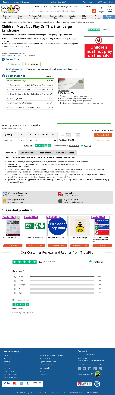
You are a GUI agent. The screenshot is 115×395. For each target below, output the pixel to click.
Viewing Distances (65, 152)
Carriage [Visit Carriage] (7, 362)
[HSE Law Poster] (13, 231)
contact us (61, 69)
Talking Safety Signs (79, 238)
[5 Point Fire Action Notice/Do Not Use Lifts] (102, 231)
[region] (13, 226)
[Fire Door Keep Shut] (57, 231)
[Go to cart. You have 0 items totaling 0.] (109, 9)
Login (101, 11)
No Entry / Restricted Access (44, 22)
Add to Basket (103, 135)
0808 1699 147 (41, 6)
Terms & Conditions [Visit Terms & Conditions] (11, 374)
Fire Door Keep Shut (56, 238)
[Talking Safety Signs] (80, 231)
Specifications (27, 152)
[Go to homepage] (15, 9)
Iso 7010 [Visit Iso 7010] (7, 368)
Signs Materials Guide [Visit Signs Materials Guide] (48, 362)
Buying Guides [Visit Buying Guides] (45, 368)
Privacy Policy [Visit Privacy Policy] (9, 371)
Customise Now (103, 140)
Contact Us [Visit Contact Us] (44, 374)
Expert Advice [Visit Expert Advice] (45, 358)
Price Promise (88, 2)
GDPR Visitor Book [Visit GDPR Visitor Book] (10, 377)
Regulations (45, 152)
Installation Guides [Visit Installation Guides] (47, 365)
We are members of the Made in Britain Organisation (19, 55)
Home (4, 22)
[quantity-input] (73, 135)
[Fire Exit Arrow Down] (35, 231)
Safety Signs (12, 22)
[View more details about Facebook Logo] (80, 368)
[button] (101, 10)
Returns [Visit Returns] (7, 365)
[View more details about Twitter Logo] (85, 368)
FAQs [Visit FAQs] (6, 355)
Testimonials (16, 1)
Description (10, 152)
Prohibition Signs (26, 22)
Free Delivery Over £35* (56, 2)
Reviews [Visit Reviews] (43, 371)
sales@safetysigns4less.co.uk (65, 6)
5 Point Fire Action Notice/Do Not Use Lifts (100, 240)
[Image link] (57, 53)
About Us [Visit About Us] (7, 358)
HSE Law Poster (9, 238)
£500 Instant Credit (105, 2)
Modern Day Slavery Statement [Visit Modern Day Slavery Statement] (51, 355)
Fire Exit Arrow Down (34, 238)
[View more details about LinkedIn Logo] (90, 368)
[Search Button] (94, 11)
